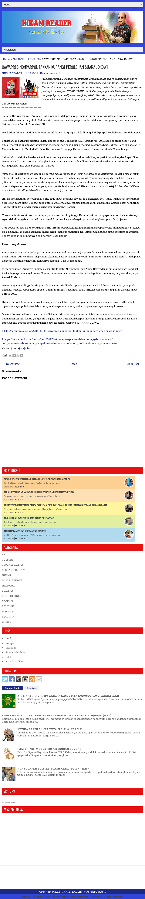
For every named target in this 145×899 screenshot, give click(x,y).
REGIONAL (8, 601)
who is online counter (6, 802)
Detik (8, 638)
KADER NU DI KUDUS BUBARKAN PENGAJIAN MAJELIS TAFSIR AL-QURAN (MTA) (56, 715)
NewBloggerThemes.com (75, 896)
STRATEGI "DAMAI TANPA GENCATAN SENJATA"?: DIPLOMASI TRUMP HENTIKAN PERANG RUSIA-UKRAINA (55, 505)
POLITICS (34, 59)
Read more (19, 486)
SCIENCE (7, 611)
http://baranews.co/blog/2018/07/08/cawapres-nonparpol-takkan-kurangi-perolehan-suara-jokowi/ (63, 331)
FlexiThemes (37, 896)
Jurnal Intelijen (14, 661)
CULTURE (8, 559)
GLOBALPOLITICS (13, 564)
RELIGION (8, 606)
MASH (102, 891)
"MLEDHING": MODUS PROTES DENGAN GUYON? (49, 749)
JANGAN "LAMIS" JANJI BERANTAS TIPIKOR (25, 531)
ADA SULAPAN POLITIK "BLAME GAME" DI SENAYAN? (29, 518)
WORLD (6, 622)
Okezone (10, 647)
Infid (8, 657)
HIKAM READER (71, 891)
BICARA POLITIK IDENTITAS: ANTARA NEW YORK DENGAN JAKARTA (37, 479)
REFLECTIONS (11, 596)
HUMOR (7, 575)
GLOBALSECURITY (13, 570)
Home (7, 59)
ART (4, 554)
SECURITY (8, 616)
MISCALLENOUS (12, 580)
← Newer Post (11, 364)
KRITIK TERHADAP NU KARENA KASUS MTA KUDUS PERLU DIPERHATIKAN (68, 695)
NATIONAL (19, 59)
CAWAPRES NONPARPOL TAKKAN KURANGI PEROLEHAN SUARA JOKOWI (55, 67)
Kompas (10, 643)
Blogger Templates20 (114, 896)
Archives (32, 688)
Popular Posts (12, 688)
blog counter (13, 802)
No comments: (49, 73)
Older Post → (134, 364)
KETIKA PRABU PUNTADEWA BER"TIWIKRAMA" (49, 729)
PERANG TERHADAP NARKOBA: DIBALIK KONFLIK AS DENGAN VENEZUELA (39, 492)
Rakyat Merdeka (15, 652)
